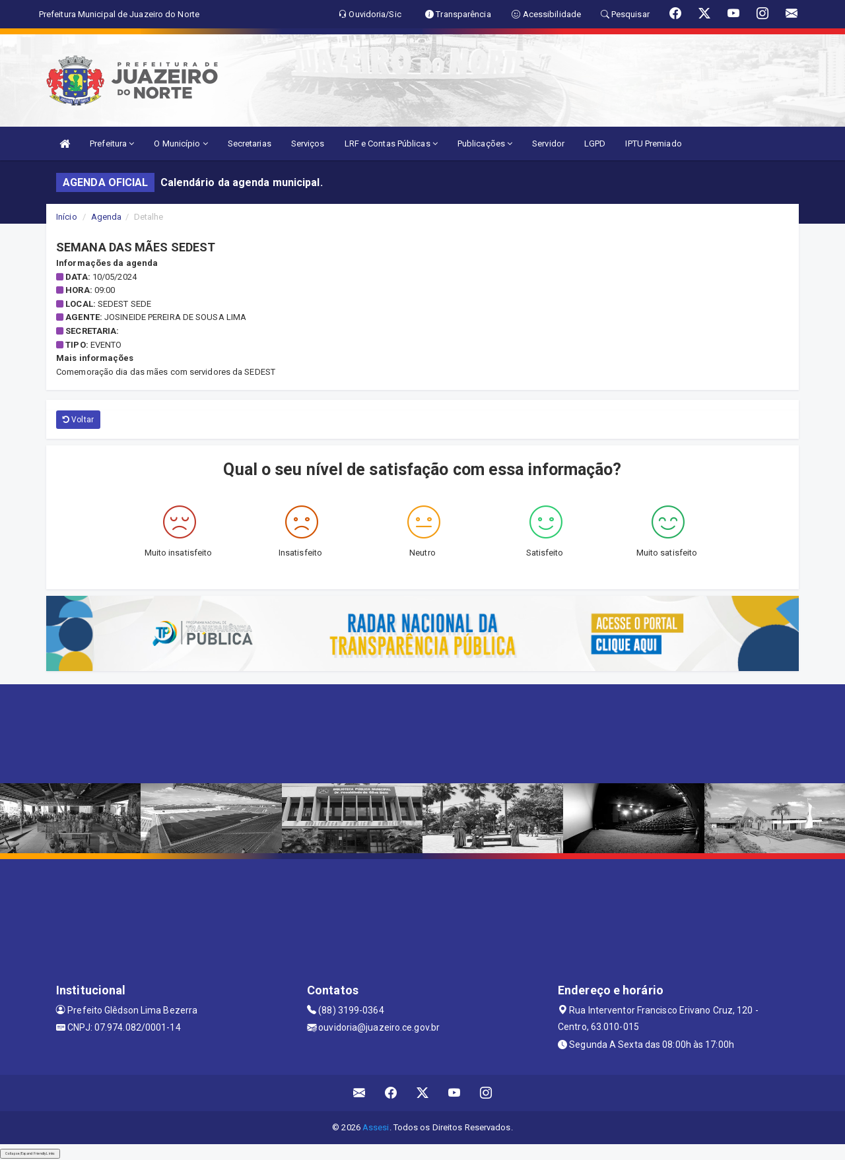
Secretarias (249, 143)
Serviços (308, 143)
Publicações (484, 143)
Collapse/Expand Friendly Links (30, 1153)
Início (66, 217)
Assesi (375, 1127)
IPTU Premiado (653, 143)
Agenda (106, 217)
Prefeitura (112, 143)
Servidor (548, 143)
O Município (180, 143)
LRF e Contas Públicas (391, 143)
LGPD (594, 143)
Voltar (78, 419)
